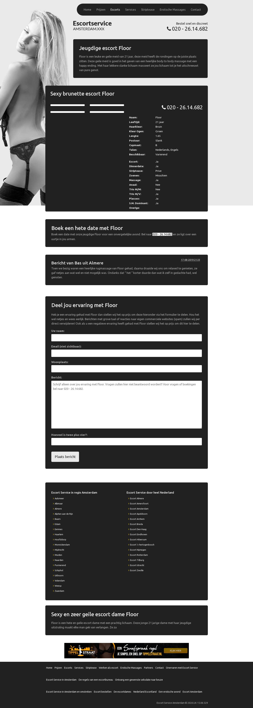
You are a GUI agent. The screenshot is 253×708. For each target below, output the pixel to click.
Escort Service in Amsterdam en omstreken (69, 691)
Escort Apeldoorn (138, 514)
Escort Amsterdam (139, 508)
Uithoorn (59, 575)
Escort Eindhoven (138, 534)
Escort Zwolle (137, 570)
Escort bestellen (103, 691)
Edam (57, 524)
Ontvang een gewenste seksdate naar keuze (139, 679)
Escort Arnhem (137, 519)
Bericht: (56, 377)
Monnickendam (62, 544)
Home (87, 9)
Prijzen (100, 9)
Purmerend (60, 565)
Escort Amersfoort (139, 503)
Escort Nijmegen (138, 550)
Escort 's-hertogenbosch (142, 544)
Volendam (60, 580)
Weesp (58, 586)
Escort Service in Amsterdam (61, 679)
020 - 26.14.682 (190, 29)
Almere (58, 508)
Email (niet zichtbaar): (66, 346)
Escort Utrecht (137, 565)
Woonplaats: (59, 362)
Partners (148, 667)
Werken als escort (108, 667)
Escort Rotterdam (139, 555)
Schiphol (59, 570)
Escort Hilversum (138, 539)
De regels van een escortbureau (96, 679)
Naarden (59, 560)
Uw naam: (57, 330)
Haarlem (59, 534)
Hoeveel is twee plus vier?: (69, 434)
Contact (196, 9)
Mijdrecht (59, 550)
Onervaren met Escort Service (182, 667)
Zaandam (59, 591)
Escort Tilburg (137, 560)
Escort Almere (137, 498)
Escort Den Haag (138, 529)
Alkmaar (59, 503)
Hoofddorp (60, 539)
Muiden (58, 555)
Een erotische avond (169, 691)
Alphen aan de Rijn (64, 514)
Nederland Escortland (145, 691)
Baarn (58, 519)
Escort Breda (136, 524)
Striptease (148, 9)
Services (130, 9)
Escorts (115, 9)
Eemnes (58, 529)
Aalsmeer (59, 498)
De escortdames (122, 691)
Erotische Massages (173, 9)
